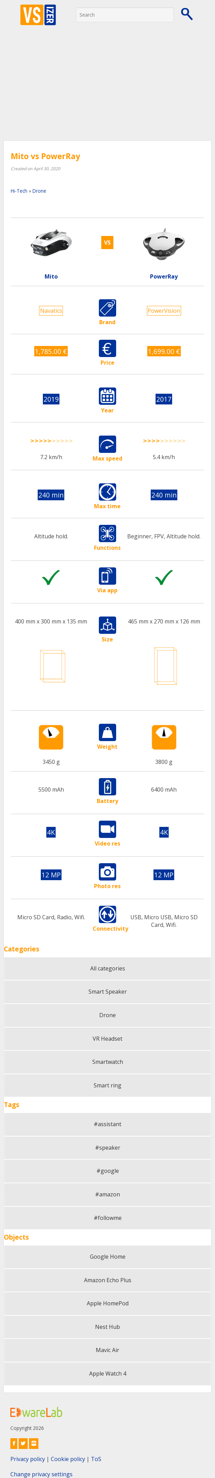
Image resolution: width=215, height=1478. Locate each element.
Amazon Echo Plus (107, 1280)
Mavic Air (107, 1350)
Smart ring (107, 1085)
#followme (108, 1218)
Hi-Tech (19, 191)
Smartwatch (107, 1062)
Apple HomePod (108, 1303)
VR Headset (107, 1038)
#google (107, 1171)
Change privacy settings (41, 1474)
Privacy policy (27, 1459)
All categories (107, 968)
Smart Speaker (107, 991)
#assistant (107, 1124)
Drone (39, 191)
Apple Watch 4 (107, 1373)
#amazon (107, 1194)
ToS (96, 1459)
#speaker (107, 1147)
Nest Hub (107, 1327)
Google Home (107, 1256)
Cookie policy (68, 1459)
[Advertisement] (107, 88)
